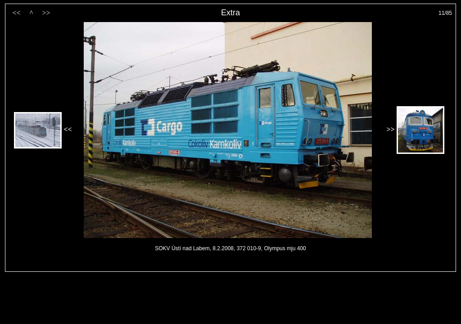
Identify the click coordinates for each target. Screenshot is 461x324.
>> (46, 13)
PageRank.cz (230, 267)
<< (16, 13)
